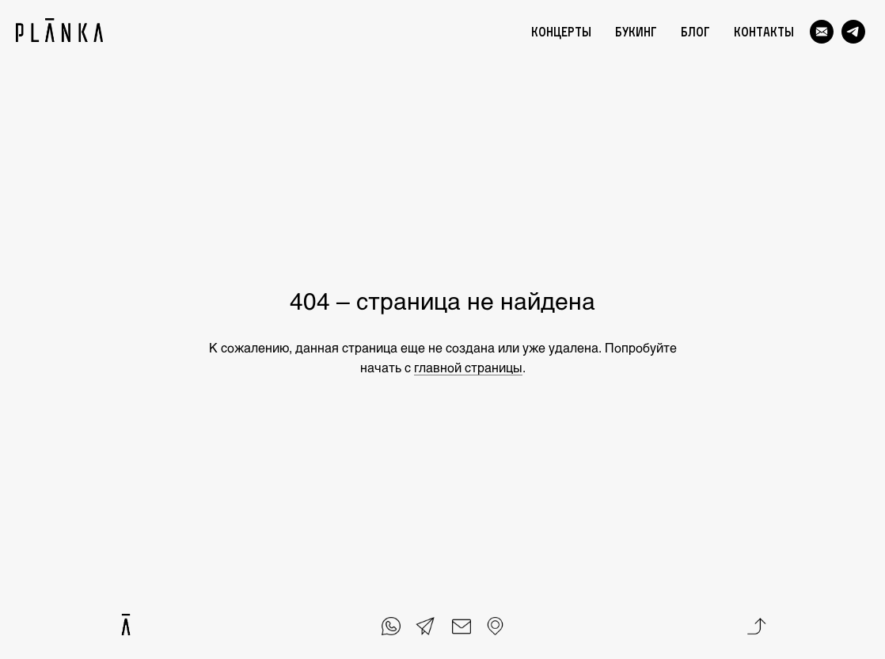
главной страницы (468, 367)
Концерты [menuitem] (561, 32)
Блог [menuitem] (695, 32)
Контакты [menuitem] (764, 32)
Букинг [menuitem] (636, 32)
